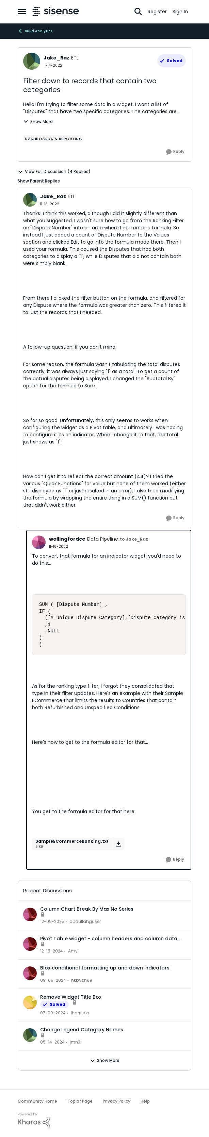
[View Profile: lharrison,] (30, 1002)
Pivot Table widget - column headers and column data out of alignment (108, 938)
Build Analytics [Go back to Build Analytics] (35, 31)
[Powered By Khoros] (104, 1121)
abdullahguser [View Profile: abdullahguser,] (85, 922)
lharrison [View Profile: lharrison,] (80, 1013)
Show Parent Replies (39, 181)
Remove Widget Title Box (70, 997)
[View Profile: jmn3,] (30, 1035)
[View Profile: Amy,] (30, 944)
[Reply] (175, 151)
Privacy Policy (116, 1101)
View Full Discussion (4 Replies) (54, 172)
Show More (38, 121)
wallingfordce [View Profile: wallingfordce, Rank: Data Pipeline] (67, 539)
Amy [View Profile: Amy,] (73, 951)
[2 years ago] (53, 1013)
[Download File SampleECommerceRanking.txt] (118, 844)
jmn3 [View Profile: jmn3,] (75, 1042)
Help (145, 1101)
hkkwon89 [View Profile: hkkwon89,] (81, 980)
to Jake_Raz (134, 539)
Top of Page (80, 1101)
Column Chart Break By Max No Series (86, 909)
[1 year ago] (51, 951)
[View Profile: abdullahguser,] (30, 914)
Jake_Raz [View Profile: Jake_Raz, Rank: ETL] (56, 57)
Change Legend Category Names (81, 1030)
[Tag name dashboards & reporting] (53, 138)
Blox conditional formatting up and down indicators (105, 968)
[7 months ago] (52, 922)
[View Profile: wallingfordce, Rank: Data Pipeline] (39, 542)
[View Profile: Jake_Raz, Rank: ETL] (31, 61)
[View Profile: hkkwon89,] (30, 973)
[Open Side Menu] (21, 11)
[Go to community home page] (55, 11)
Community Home (37, 1101)
